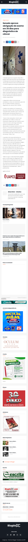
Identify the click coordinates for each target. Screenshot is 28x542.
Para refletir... (6, 219)
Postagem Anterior (6, 297)
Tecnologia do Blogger (9, 461)
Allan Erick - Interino (14, 192)
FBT (25, 540)
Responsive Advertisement (14, 517)
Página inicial (6, 20)
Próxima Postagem (22, 297)
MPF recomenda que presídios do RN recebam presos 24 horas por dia (12, 254)
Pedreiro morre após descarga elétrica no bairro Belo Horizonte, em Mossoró (13, 236)
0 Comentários (12, 37)
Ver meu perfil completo (7, 509)
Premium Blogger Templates (15, 540)
